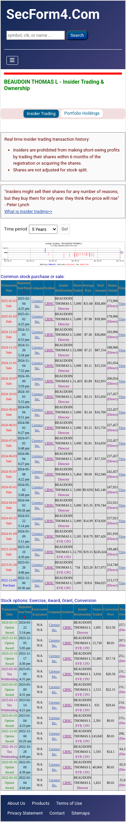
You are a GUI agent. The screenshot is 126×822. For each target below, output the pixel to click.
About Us (16, 803)
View (122, 303)
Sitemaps (81, 813)
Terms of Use (69, 803)
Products (40, 803)
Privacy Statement (25, 813)
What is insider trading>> (28, 211)
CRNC (49, 303)
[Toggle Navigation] (12, 60)
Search (77, 35)
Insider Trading (41, 113)
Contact (57, 813)
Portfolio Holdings (81, 113)
